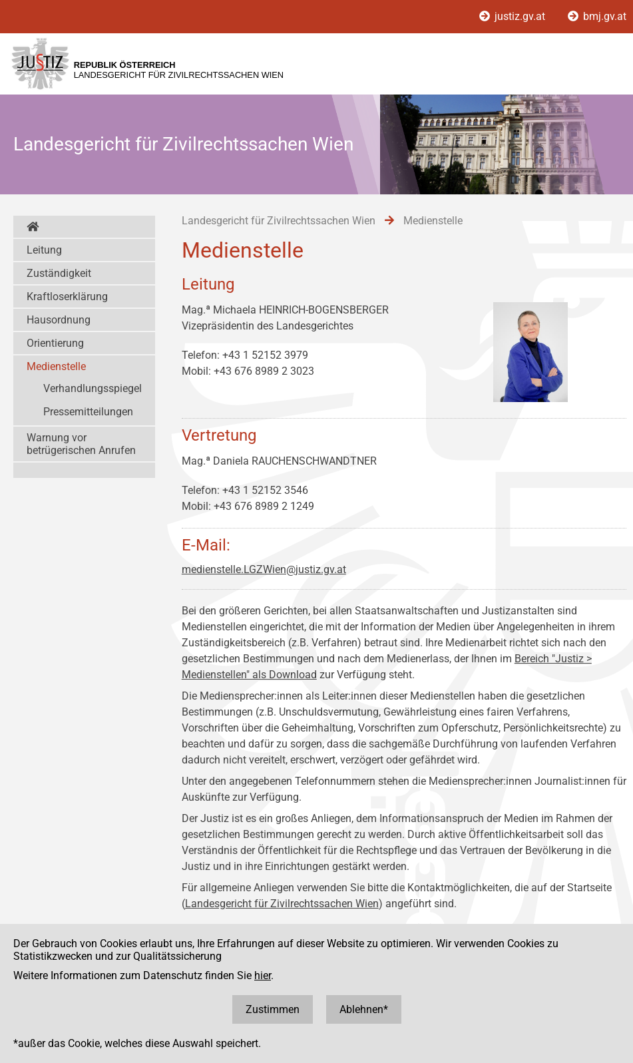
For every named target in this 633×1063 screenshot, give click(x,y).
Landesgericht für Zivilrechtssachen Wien (282, 903)
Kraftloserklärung (67, 296)
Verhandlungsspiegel (92, 388)
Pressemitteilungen (88, 411)
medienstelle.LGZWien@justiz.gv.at (264, 569)
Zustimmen (273, 1009)
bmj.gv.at (597, 16)
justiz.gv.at (513, 16)
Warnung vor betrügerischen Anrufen (81, 444)
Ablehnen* (363, 1009)
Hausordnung (59, 320)
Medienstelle (56, 366)
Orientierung (55, 343)
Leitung (44, 250)
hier (262, 975)
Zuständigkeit (59, 273)
